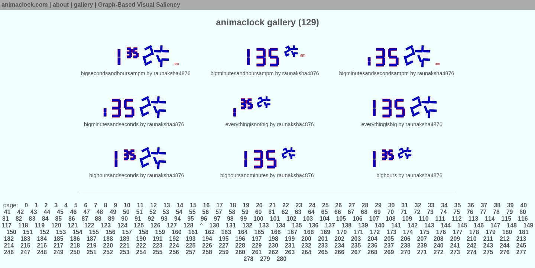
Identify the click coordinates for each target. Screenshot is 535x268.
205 (389, 239)
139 (363, 225)
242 (472, 245)
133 (264, 225)
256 (174, 252)
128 (188, 225)
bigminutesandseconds (111, 124)
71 (404, 212)
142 (412, 225)
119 (39, 225)
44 (47, 212)
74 (443, 212)
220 (108, 245)
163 (226, 232)
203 (356, 239)
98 (231, 219)
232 (306, 245)
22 (286, 205)
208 (438, 239)
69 (377, 212)
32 (418, 205)
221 (124, 245)
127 (172, 225)
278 (249, 259)
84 (45, 219)
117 (7, 225)
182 (9, 239)
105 (341, 219)
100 (258, 219)
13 (167, 205)
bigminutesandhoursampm (242, 73)
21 (273, 205)
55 (192, 212)
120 (56, 225)
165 (259, 232)
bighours (386, 175)
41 (8, 212)
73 (430, 212)
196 (240, 239)
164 (242, 232)
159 (160, 232)
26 (339, 205)
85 (59, 219)
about (61, 4)
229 (256, 245)
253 (124, 252)
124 (122, 225)
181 (524, 232)
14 (180, 205)
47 (87, 212)
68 (364, 212)
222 (141, 245)
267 (356, 252)
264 (306, 252)
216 (42, 245)
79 (510, 212)
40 (524, 205)
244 (505, 245)
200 (306, 239)
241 (455, 245)
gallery (83, 4)
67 (351, 212)
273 (455, 252)
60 (258, 212)
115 (506, 219)
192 (174, 239)
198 (273, 239)
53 (166, 212)
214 (9, 245)
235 (356, 245)
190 (141, 239)
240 (438, 245)
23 (299, 205)
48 (100, 212)
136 (313, 225)
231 (289, 245)
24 (312, 205)
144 (446, 225)
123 (106, 225)
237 (389, 245)
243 (488, 245)
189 (124, 239)
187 (91, 239)
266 (339, 252)
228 (240, 245)
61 (272, 212)
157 (127, 232)
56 (206, 212)
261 (256, 252)
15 (193, 205)
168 (308, 232)
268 (372, 252)
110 (424, 219)
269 (389, 252)
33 (431, 205)
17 (220, 205)
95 (191, 219)
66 (338, 212)
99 (244, 219)
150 (11, 232)
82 (19, 219)
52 (153, 212)
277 (521, 252)
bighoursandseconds (114, 175)
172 (375, 232)
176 (441, 232)
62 (285, 212)
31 (405, 205)
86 (72, 219)
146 (479, 225)
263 (289, 252)
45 (60, 212)
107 (374, 219)
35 (458, 205)
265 (323, 252)
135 (297, 225)
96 (204, 219)
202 (339, 239)
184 (42, 239)
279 (265, 259)
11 (140, 205)
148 (512, 225)
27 (352, 205)
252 (108, 252)
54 (179, 212)
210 (472, 239)
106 (357, 219)
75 (457, 212)
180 (507, 232)
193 (190, 239)
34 (445, 205)
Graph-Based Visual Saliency (139, 4)
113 (473, 219)
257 (190, 252)
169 (325, 232)
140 (379, 225)
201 (323, 239)
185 (58, 239)
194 (207, 239)
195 (223, 239)
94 (177, 219)
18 (233, 205)
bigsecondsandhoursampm (113, 73)
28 (365, 205)
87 (85, 219)
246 (9, 252)
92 (151, 219)
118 (23, 225)
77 (483, 212)
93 (164, 219)
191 (157, 239)
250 (75, 252)
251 (91, 252)
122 (89, 225)
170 (341, 232)
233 (323, 245)
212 (505, 239)
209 (455, 239)
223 (157, 245)
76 (470, 212)
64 (312, 212)
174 (408, 232)
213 (521, 239)
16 (206, 205)
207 (422, 239)
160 (177, 232)
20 (259, 205)
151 (28, 232)
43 (34, 212)
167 (292, 232)
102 (291, 219)
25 (325, 205)
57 (219, 212)
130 (214, 225)
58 (232, 212)
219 (91, 245)
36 (471, 205)
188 (108, 239)
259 (223, 252)
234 (339, 245)
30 (391, 205)
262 (273, 252)
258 (207, 252)
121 (73, 225)
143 (429, 225)
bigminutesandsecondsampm (374, 73)
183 (25, 239)
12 (154, 205)
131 (231, 225)
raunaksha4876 (172, 73)
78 (497, 212)
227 (223, 245)
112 (456, 219)
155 (94, 232)
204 (372, 239)
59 (245, 212)
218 (75, 245)
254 (141, 252)
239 (422, 245)
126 (155, 225)
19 (246, 205)
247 (25, 252)
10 (127, 205)
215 (25, 245)
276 (505, 252)
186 (75, 239)
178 (474, 232)
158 (143, 232)
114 (489, 219)
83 (32, 219)
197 (256, 239)
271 (422, 252)
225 (190, 245)
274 (472, 252)
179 (490, 232)
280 (281, 259)
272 (438, 252)
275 (488, 252)
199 (289, 239)
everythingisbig (379, 124)
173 (391, 232)
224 (174, 245)
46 (73, 212)
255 (157, 252)
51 (139, 212)
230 (273, 245)
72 (417, 212)
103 (308, 219)
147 (495, 225)
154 (77, 232)
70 (391, 212)
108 (391, 219)
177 (457, 232)
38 (497, 205)
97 (217, 219)
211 (488, 239)
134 (280, 225)
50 (126, 212)
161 (193, 232)
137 (330, 225)
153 (61, 232)
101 (275, 219)
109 (407, 219)
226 (207, 245)
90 (125, 219)
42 (21, 212)
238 (405, 245)
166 (275, 232)
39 (510, 205)
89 (111, 219)
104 (324, 219)
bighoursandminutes (244, 175)
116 (522, 219)
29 (378, 205)
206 (405, 239)
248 (42, 252)
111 (440, 219)
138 (346, 225)
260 (240, 252)
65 (325, 212)
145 (462, 225)
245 (521, 245)
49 (113, 212)
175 (424, 232)
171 (358, 232)
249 (58, 252)
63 (298, 212)
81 (6, 219)
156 (110, 232)
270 (405, 252)
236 (372, 245)
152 (44, 232)
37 (484, 205)
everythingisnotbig (246, 124)
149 (527, 225)
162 (210, 232)
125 (139, 225)
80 (523, 212)
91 (138, 219)
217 (58, 245)
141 (396, 225)
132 (247, 225)
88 (98, 219)
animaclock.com (24, 4)
